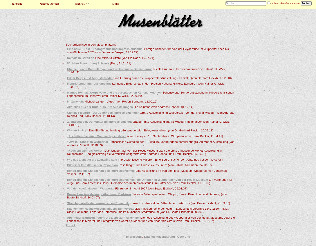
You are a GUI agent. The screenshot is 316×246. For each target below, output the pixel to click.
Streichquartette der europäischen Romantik (98, 203)
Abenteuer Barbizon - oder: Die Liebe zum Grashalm (103, 217)
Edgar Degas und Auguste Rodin (90, 78)
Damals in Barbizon (80, 58)
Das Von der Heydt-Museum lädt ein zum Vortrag (100, 208)
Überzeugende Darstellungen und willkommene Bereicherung (110, 69)
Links (115, 3)
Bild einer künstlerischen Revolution (92, 165)
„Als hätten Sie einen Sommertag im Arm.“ (96, 136)
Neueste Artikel (49, 3)
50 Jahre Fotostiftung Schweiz (88, 63)
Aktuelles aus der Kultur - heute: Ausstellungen (100, 107)
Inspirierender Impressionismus (89, 83)
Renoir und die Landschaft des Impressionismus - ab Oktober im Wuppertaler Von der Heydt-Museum (137, 179)
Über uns (183, 236)
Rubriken (82, 3)
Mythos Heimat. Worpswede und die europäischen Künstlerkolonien (114, 92)
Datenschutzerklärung (159, 236)
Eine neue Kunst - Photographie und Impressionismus (105, 49)
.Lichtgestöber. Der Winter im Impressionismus (99, 121)
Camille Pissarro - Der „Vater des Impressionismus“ (103, 112)
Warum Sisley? (77, 130)
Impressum (134, 236)
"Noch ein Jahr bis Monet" (85, 150)
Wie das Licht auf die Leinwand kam (92, 159)
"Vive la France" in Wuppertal (87, 141)
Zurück (71, 225)
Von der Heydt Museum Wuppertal (90, 188)
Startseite (16, 3)
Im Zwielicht (75, 101)
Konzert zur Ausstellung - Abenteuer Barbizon (99, 194)
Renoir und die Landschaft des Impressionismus (101, 170)
